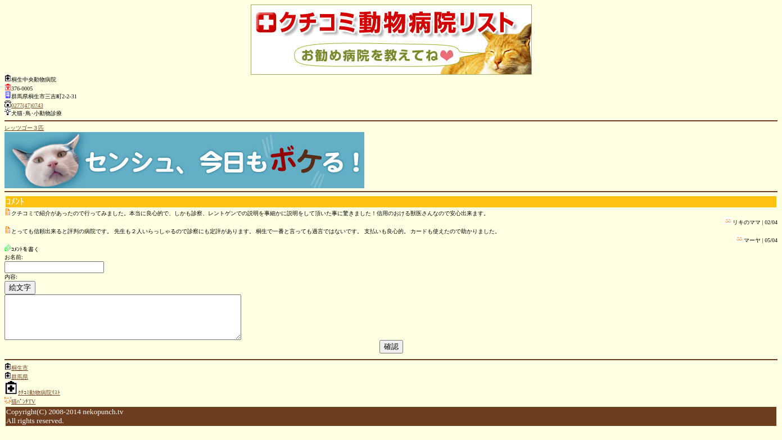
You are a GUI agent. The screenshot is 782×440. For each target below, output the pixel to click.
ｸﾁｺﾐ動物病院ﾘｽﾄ (39, 401)
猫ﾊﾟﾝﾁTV (23, 410)
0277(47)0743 (27, 105)
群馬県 (19, 385)
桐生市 (19, 376)
